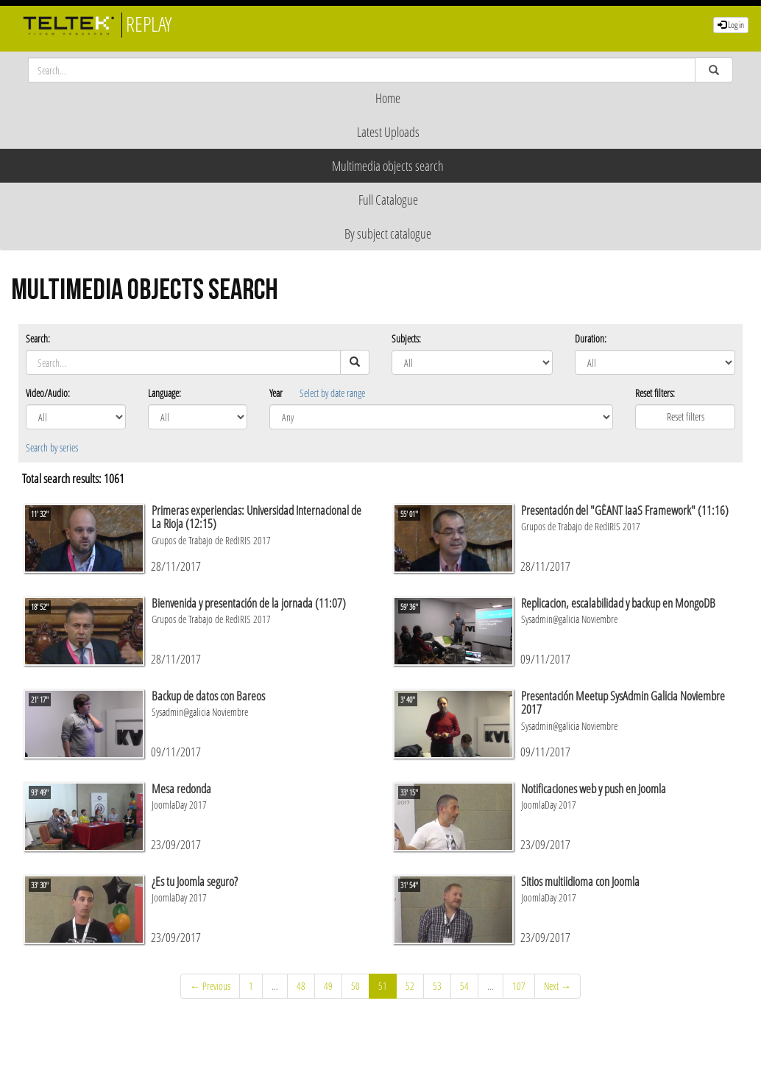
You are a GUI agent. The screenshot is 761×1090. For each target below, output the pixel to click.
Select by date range (332, 393)
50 (355, 986)
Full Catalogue (388, 199)
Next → (557, 986)
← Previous (210, 986)
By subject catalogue (387, 233)
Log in (731, 24)
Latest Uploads (388, 132)
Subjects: (406, 338)
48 (301, 986)
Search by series (52, 447)
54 (464, 986)
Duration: (590, 338)
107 (518, 986)
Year (276, 393)
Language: (164, 393)
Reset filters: (655, 393)
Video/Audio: (48, 393)
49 (328, 986)
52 (410, 986)
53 (437, 986)
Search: (38, 338)
